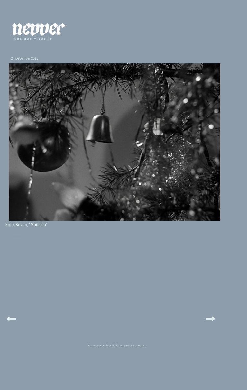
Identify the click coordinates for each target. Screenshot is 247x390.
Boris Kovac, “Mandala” (26, 224)
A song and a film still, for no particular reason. (117, 345)
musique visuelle (33, 38)
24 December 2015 (24, 58)
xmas (16, 236)
